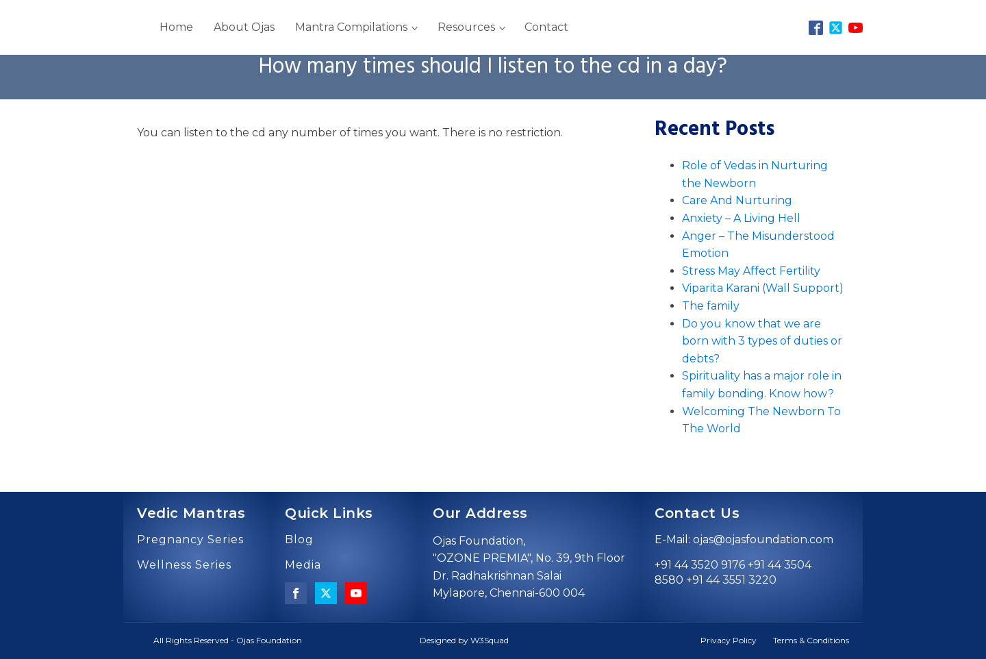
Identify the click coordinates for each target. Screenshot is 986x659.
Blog (299, 540)
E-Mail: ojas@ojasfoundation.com (744, 539)
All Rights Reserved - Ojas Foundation (227, 640)
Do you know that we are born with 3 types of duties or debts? (762, 341)
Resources (466, 27)
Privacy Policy (728, 640)
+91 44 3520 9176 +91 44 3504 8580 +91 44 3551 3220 (733, 572)
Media (303, 565)
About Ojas (244, 27)
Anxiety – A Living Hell (741, 218)
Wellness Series (184, 565)
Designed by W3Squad (464, 640)
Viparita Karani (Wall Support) (763, 288)
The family (711, 305)
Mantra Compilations (351, 27)
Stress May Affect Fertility (751, 270)
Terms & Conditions (811, 640)
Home (176, 27)
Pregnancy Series (190, 540)
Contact (546, 27)
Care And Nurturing (737, 200)
